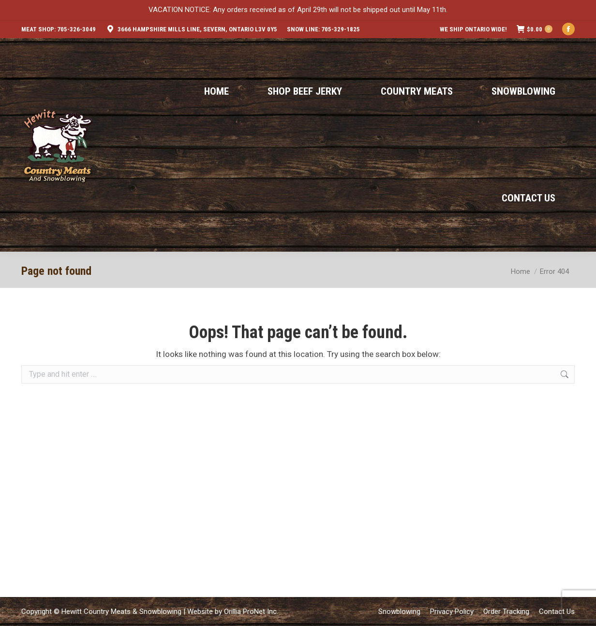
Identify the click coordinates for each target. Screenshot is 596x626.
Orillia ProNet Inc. (251, 611)
